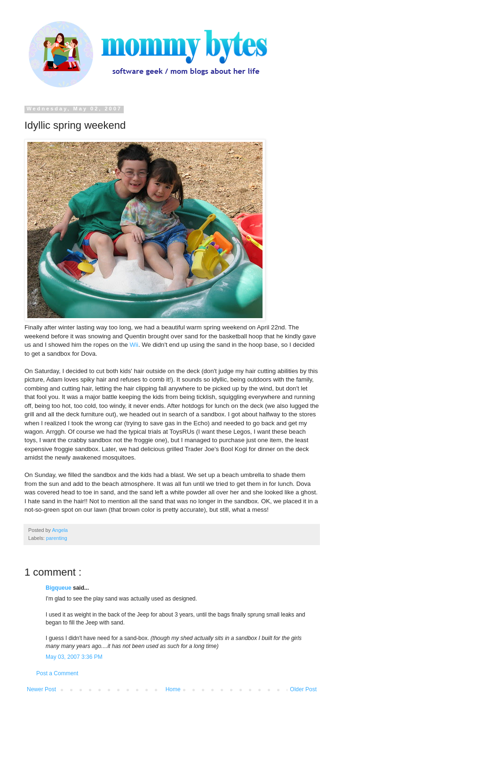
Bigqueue (59, 588)
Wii (134, 344)
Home (173, 689)
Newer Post (41, 689)
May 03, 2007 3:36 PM (74, 657)
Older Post (303, 689)
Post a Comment (57, 673)
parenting (56, 538)
